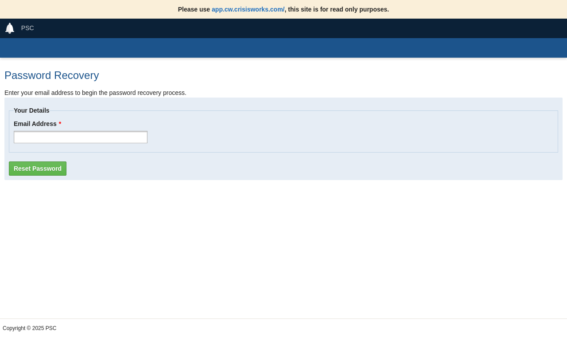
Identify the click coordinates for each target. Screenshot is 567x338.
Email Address (37, 123)
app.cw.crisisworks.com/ (248, 9)
